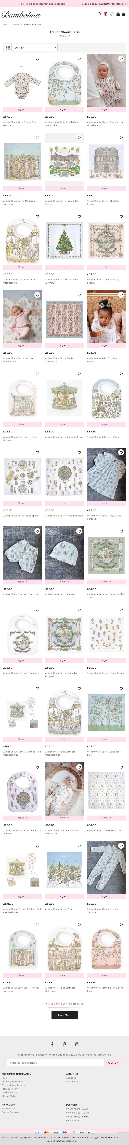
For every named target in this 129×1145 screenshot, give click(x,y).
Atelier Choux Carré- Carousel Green (64, 437)
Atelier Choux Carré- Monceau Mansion (19, 203)
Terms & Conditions (13, 1085)
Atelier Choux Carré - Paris (59, 909)
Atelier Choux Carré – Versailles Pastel (61, 203)
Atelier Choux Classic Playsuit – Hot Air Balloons (106, 124)
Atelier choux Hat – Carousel (60, 594)
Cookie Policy (9, 1092)
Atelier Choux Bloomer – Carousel (21, 594)
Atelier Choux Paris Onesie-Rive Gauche (19, 124)
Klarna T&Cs (9, 1095)
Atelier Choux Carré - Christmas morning (62, 281)
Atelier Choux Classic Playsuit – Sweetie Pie (61, 832)
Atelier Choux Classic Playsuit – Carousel (103, 911)
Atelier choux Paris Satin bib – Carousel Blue (61, 753)
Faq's (5, 1077)
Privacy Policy (10, 1088)
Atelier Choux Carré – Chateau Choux (103, 203)
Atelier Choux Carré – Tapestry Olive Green (106, 596)
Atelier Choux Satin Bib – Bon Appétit (102, 360)
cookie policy (70, 1141)
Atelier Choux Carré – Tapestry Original (61, 675)
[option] (32, 3)
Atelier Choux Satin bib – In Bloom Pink (105, 989)
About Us (71, 1077)
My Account (8, 1108)
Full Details (72, 1120)
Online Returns (10, 1112)
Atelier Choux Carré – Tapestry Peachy (103, 281)
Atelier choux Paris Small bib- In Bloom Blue (62, 124)
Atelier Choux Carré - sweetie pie (104, 830)
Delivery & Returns (13, 1081)
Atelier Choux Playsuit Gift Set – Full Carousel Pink (22, 911)
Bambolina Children (21, 15)
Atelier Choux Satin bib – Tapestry (21, 673)
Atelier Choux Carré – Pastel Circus (105, 673)
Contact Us (72, 1081)
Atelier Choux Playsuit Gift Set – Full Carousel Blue (22, 753)
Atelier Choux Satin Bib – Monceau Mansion (21, 989)
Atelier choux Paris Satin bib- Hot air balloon (22, 832)
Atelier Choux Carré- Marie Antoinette (59, 360)
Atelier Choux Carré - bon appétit (20, 515)
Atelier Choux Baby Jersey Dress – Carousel (105, 517)
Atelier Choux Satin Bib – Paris (103, 437)
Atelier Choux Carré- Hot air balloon (64, 515)
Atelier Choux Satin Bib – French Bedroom (20, 439)
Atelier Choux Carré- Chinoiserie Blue (104, 753)
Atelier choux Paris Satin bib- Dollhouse (60, 989)
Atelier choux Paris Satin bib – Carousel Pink (19, 281)
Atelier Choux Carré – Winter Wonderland (18, 360)
